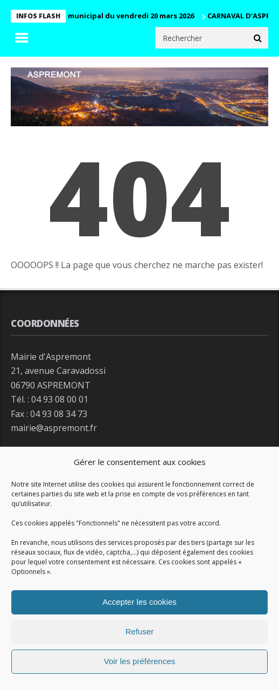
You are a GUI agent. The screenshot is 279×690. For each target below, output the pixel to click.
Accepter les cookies (139, 601)
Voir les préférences (140, 661)
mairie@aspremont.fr (54, 428)
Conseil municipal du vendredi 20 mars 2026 (119, 16)
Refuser (139, 631)
